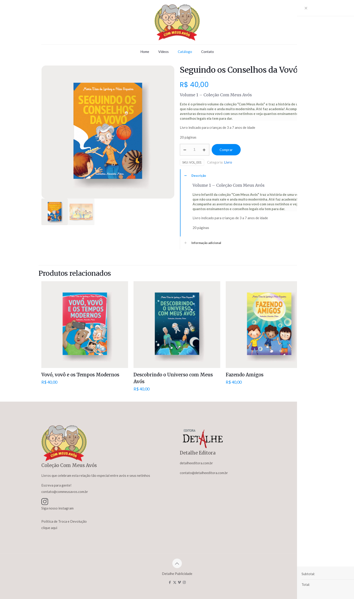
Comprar (226, 150)
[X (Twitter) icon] (174, 582)
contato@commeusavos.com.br (64, 492)
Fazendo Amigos (244, 375)
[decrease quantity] (185, 149)
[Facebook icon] (170, 582)
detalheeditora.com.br (196, 463)
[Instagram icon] (184, 582)
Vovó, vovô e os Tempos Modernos (80, 375)
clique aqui (49, 528)
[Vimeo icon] (179, 582)
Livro (228, 162)
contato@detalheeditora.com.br (204, 473)
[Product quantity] (194, 150)
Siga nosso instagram (57, 508)
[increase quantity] (204, 149)
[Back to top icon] (177, 563)
